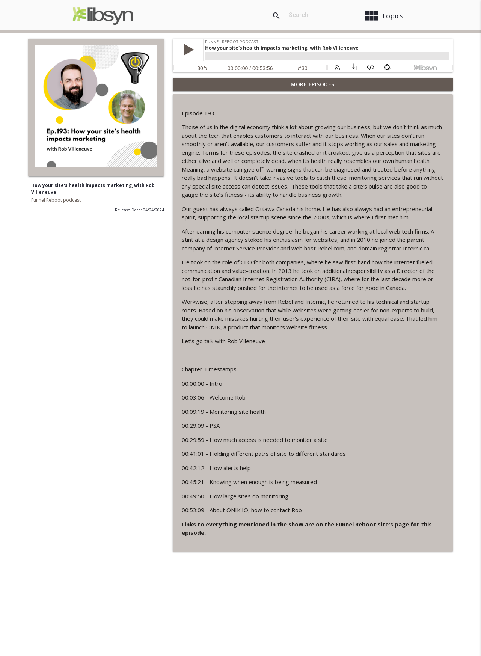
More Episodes (313, 84)
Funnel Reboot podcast (56, 200)
